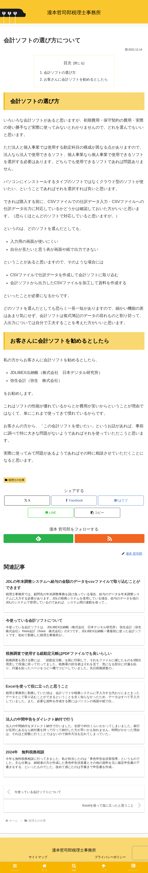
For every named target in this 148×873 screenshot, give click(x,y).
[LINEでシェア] (51, 513)
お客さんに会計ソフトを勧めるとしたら (76, 80)
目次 (68, 63)
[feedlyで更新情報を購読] (38, 539)
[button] (97, 513)
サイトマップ (38, 858)
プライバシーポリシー (110, 858)
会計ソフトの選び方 (60, 73)
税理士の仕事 (14, 480)
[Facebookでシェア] (74, 501)
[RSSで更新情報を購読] (109, 539)
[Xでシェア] (27, 501)
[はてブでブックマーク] (121, 501)
